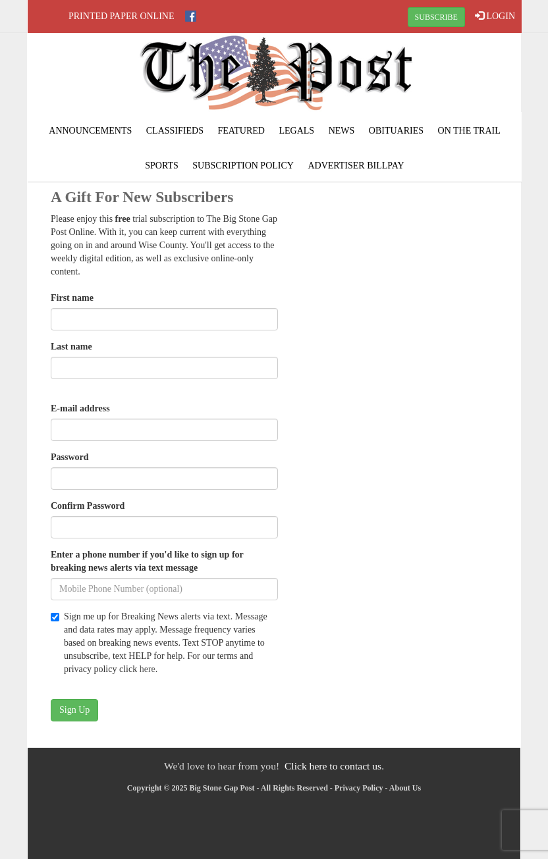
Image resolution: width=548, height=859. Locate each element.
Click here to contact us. (334, 765)
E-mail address (80, 408)
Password (70, 457)
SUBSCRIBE (436, 17)
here (147, 669)
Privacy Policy (359, 788)
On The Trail (469, 131)
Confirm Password (87, 506)
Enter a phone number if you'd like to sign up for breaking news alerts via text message (147, 561)
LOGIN (495, 16)
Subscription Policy (243, 165)
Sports (161, 165)
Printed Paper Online (121, 16)
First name (72, 298)
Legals (296, 131)
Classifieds (175, 131)
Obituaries (396, 131)
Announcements (90, 131)
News (342, 131)
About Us (405, 788)
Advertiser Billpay (356, 165)
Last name (71, 346)
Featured (241, 131)
